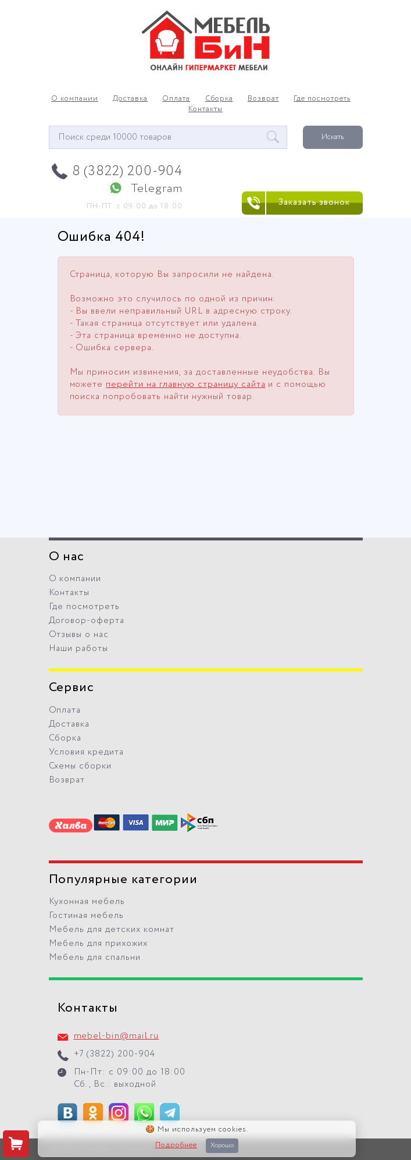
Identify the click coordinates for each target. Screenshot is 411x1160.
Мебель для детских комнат (111, 929)
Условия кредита (86, 752)
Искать (332, 137)
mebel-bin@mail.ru (116, 1036)
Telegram (157, 188)
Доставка (130, 99)
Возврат (263, 99)
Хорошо (222, 1145)
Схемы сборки (80, 766)
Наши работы (79, 648)
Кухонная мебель (87, 901)
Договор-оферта (87, 620)
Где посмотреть (322, 99)
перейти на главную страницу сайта (185, 384)
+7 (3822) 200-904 (115, 1054)
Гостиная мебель (86, 915)
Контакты (205, 109)
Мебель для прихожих (98, 943)
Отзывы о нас (79, 634)
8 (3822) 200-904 (127, 171)
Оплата (176, 99)
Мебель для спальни (95, 957)
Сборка (219, 99)
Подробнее (176, 1145)
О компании (74, 99)
